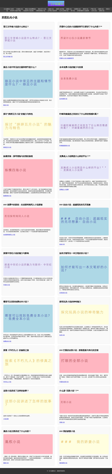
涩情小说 (101, 10)
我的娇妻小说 (63, 463)
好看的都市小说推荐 (83, 10)
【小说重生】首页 (8, 9)
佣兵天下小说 (42, 9)
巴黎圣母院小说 (40, 10)
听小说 (73, 10)
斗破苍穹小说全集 (28, 10)
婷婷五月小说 (7, 147)
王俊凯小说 (19, 9)
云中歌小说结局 (52, 10)
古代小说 (94, 10)
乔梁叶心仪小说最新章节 (66, 58)
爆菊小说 (69, 9)
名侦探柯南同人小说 (9, 234)
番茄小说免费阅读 (30, 9)
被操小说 (51, 9)
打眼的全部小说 (64, 381)
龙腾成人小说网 (64, 189)
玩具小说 (62, 335)
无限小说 (62, 422)
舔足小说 (6, 105)
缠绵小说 (85, 9)
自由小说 (62, 244)
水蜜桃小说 (77, 9)
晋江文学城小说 (7, 56)
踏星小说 (101, 9)
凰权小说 (6, 463)
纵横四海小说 (7, 195)
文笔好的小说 (63, 292)
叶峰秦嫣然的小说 (64, 145)
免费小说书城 (60, 9)
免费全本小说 (7, 341)
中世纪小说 (6, 284)
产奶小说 (93, 9)
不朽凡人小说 (7, 381)
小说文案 (6, 419)
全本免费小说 (63, 98)
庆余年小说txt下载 (15, 10)
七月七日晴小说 (63, 10)
